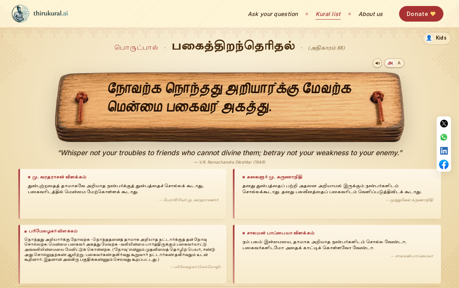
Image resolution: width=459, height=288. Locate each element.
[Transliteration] (399, 63)
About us (370, 13)
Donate (421, 14)
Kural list (328, 13)
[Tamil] (390, 63)
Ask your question (273, 13)
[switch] (437, 38)
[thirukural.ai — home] (40, 13)
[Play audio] (377, 63)
